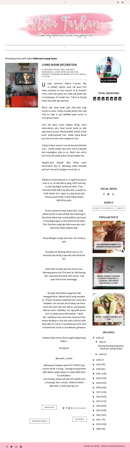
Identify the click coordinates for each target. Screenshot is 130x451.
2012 (98, 414)
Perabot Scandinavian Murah (56, 74)
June (101, 354)
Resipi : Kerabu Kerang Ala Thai (109, 318)
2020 (98, 378)
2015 (98, 401)
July (101, 341)
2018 (98, 387)
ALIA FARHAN (95, 446)
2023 (98, 364)
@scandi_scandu (74, 189)
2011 (98, 419)
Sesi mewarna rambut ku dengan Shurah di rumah (108, 245)
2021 (98, 373)
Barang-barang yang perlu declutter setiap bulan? (111, 347)
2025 (98, 337)
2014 (98, 405)
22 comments (80, 408)
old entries (79, 419)
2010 (98, 424)
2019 (98, 382)
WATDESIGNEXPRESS (117, 446)
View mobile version (39, 421)
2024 (98, 359)
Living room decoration (59, 65)
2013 (98, 410)
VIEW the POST (49, 407)
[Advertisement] (109, 144)
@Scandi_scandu (58, 385)
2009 (98, 428)
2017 (98, 392)
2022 (98, 369)
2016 (98, 396)
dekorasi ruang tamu (54, 70)
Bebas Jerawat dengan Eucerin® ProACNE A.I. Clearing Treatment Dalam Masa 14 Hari (109, 279)
